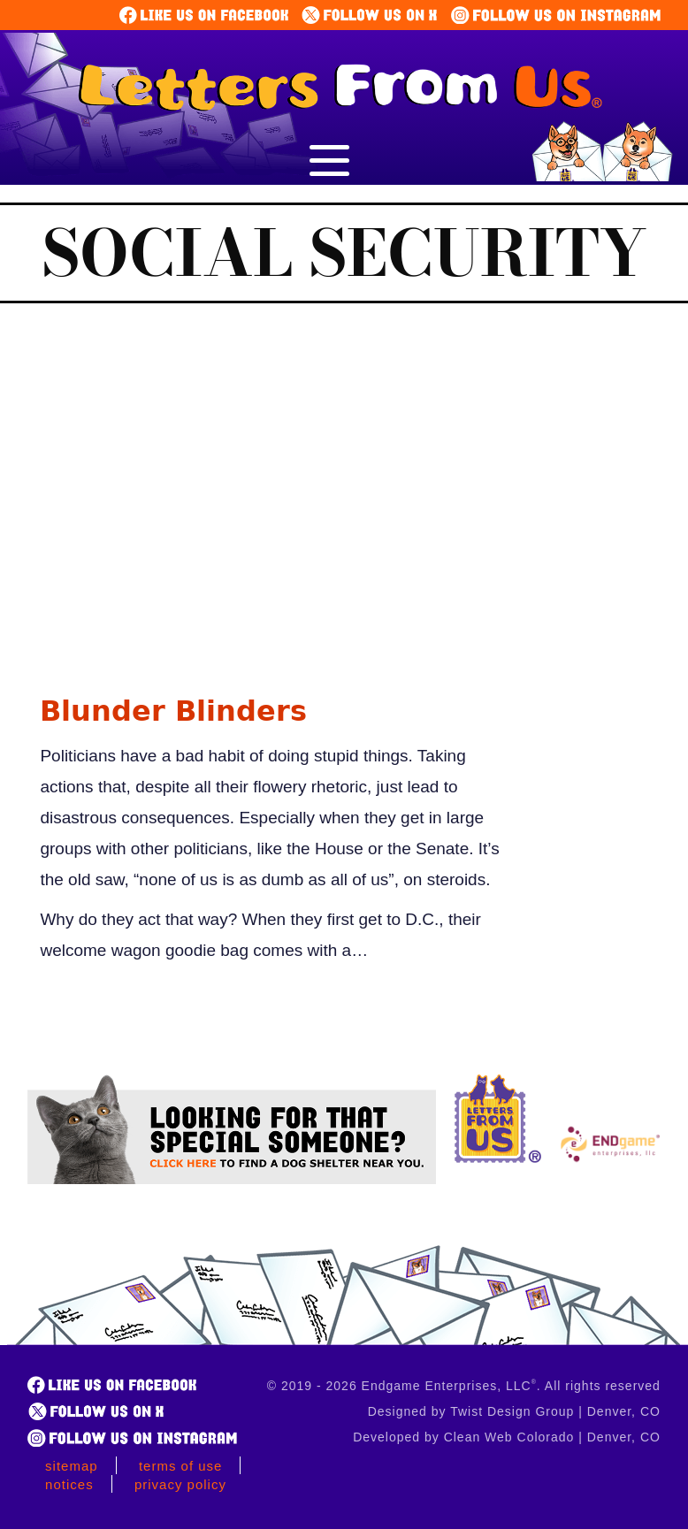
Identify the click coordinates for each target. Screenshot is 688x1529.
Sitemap (71, 1465)
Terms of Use (181, 1465)
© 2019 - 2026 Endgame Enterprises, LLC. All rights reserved (464, 1386)
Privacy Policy (180, 1484)
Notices (69, 1484)
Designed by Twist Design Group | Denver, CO (514, 1411)
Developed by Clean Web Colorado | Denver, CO (507, 1437)
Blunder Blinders (173, 711)
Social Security (344, 253)
